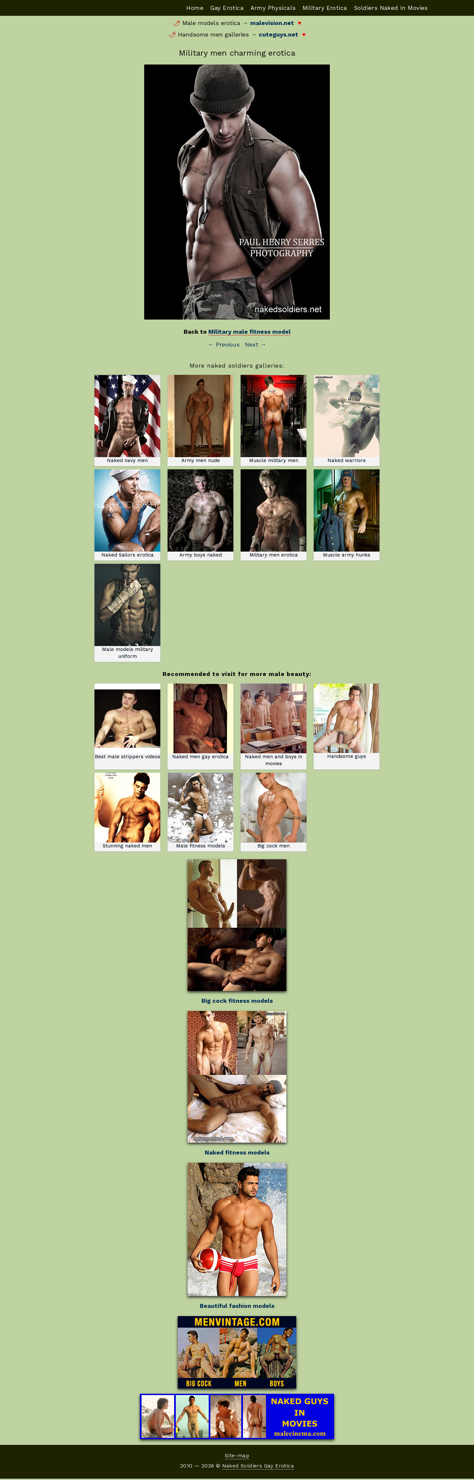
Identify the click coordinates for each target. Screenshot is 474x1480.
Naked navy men (127, 419)
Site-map (237, 1457)
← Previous (224, 344)
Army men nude (200, 419)
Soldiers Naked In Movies (389, 7)
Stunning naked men (127, 812)
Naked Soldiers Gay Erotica (258, 1467)
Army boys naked (200, 514)
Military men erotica (273, 514)
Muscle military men (273, 419)
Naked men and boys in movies (273, 725)
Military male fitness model (249, 331)
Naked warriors (347, 419)
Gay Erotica (221, 7)
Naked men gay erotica (200, 722)
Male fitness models (200, 812)
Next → (255, 344)
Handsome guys (347, 722)
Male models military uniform (127, 612)
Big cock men (273, 812)
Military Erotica (321, 7)
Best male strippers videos (127, 722)
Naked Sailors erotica (127, 514)
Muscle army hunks (347, 514)
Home (187, 7)
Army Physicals (268, 7)
